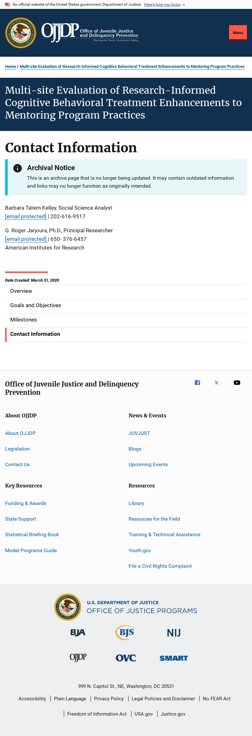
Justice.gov (173, 714)
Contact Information (35, 334)
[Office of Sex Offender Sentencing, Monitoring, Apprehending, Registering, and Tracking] (174, 662)
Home (10, 66)
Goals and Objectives (35, 305)
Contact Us (17, 464)
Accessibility (32, 699)
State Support (20, 519)
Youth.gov (140, 550)
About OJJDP (20, 433)
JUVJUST (139, 433)
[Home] (89, 33)
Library (136, 503)
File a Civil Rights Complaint (160, 566)
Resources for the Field (154, 519)
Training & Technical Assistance (164, 534)
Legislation (17, 449)
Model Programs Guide (31, 550)
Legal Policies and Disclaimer (163, 699)
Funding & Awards (25, 503)
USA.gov (144, 714)
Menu (238, 32)
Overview (21, 291)
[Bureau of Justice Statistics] (125, 641)
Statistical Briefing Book (32, 534)
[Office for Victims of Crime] (126, 662)
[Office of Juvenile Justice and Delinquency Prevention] (78, 663)
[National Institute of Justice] (173, 638)
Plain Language (70, 699)
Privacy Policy (109, 699)
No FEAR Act (217, 699)
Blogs (135, 449)
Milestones (23, 319)
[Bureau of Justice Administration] (77, 637)
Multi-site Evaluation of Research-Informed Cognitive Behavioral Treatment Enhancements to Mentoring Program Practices (132, 66)
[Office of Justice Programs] (20, 32)
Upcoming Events (148, 464)
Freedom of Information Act (97, 714)
